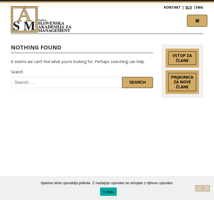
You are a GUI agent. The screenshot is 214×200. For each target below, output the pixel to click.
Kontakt (172, 7)
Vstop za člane (182, 58)
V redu (108, 192)
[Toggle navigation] (197, 21)
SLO (188, 7)
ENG (199, 7)
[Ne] (202, 188)
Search (17, 71)
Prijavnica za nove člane (182, 82)
